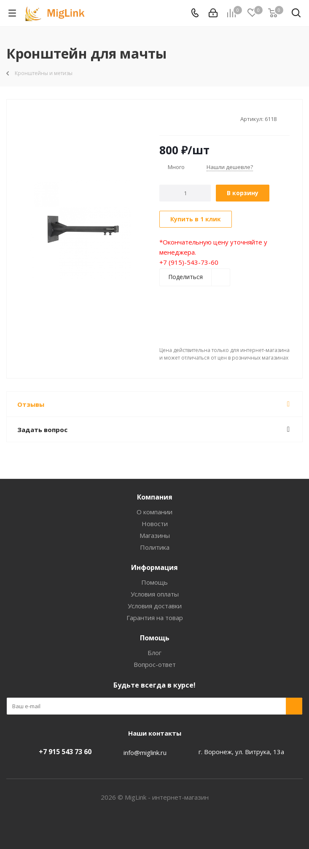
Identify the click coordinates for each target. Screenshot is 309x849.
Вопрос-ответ (155, 664)
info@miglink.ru (145, 752)
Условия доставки (155, 606)
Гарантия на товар (154, 617)
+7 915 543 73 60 (65, 751)
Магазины (155, 535)
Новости (155, 523)
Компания (154, 497)
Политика (154, 547)
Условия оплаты (155, 594)
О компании (154, 512)
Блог (154, 652)
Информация (154, 567)
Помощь (154, 582)
